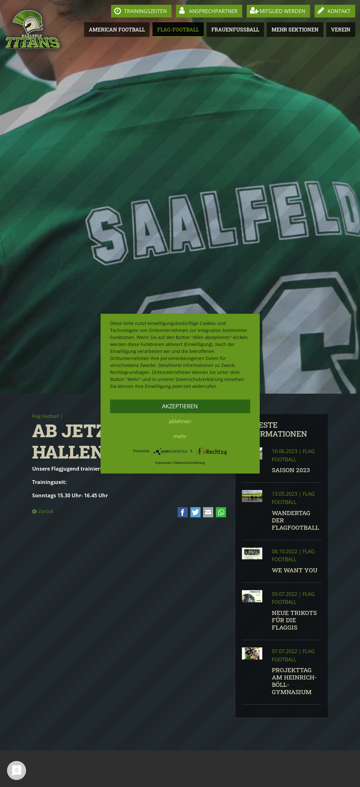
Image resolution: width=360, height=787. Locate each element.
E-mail (208, 512)
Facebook (183, 512)
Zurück (46, 511)
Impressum (163, 463)
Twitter (195, 512)
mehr (180, 436)
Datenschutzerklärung (189, 463)
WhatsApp (221, 512)
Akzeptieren (180, 406)
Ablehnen (180, 421)
